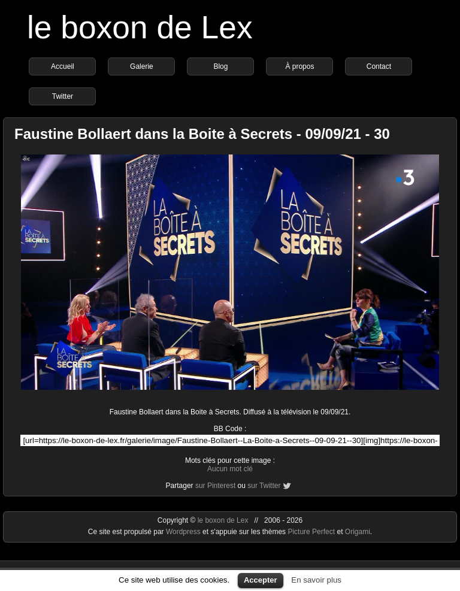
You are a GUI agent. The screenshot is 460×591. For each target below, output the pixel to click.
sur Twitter (263, 485)
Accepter (260, 579)
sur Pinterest (215, 485)
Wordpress (184, 532)
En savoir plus (316, 579)
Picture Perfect (311, 532)
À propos (299, 66)
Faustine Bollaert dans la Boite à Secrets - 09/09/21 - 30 (202, 134)
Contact (379, 66)
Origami (357, 532)
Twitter (62, 96)
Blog (220, 66)
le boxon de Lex (140, 27)
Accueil (62, 66)
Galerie (141, 66)
